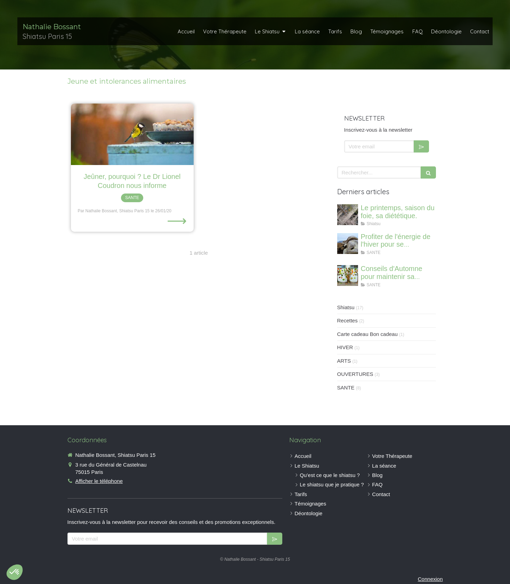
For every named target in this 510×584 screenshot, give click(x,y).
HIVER (345, 347)
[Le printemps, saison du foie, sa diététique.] (347, 214)
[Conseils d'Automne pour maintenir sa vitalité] (347, 275)
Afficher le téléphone (99, 481)
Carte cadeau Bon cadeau (367, 334)
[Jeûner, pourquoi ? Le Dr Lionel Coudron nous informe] (132, 134)
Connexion (430, 579)
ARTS (344, 361)
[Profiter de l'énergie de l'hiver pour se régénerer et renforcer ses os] (347, 243)
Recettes (347, 320)
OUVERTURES (355, 374)
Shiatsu (346, 307)
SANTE (346, 387)
